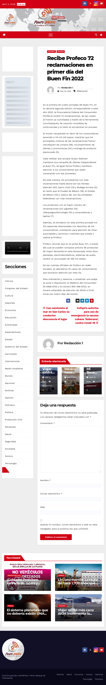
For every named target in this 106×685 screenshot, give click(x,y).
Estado (9, 339)
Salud (8, 434)
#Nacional (82, 91)
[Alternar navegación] (50, 34)
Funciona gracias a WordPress (15, 676)
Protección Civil (13, 419)
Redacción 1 (67, 87)
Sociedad (10, 448)
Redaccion (47, 386)
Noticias (9, 390)
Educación (10, 317)
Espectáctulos (13, 332)
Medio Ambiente (14, 368)
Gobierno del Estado (16, 346)
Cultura (9, 295)
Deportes (10, 303)
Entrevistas (11, 325)
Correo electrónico (51, 493)
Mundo (8, 376)
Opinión (9, 397)
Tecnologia (11, 463)
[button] (96, 34)
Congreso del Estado (16, 288)
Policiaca (10, 405)
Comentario (47, 423)
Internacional (12, 361)
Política (9, 412)
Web (42, 507)
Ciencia (9, 281)
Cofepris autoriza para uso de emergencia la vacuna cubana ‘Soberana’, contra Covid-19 (84, 315)
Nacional (9, 383)
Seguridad (10, 441)
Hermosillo (11, 354)
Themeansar (7, 678)
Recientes (10, 427)
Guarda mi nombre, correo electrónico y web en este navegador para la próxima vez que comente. (68, 526)
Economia (10, 310)
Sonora (9, 456)
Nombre (45, 480)
